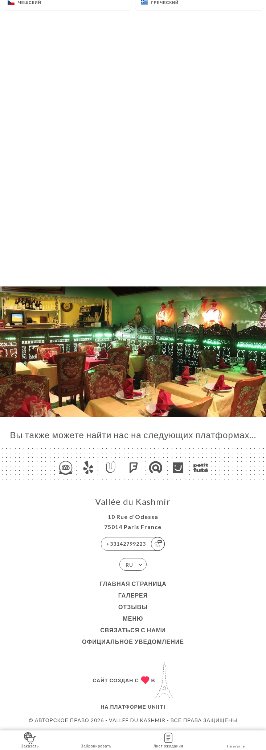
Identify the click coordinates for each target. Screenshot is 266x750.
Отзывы (133, 606)
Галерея (133, 595)
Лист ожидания (168, 739)
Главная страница (133, 583)
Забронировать (96, 739)
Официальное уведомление (133, 641)
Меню (133, 618)
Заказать (30, 739)
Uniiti (156, 707)
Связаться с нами (132, 630)
